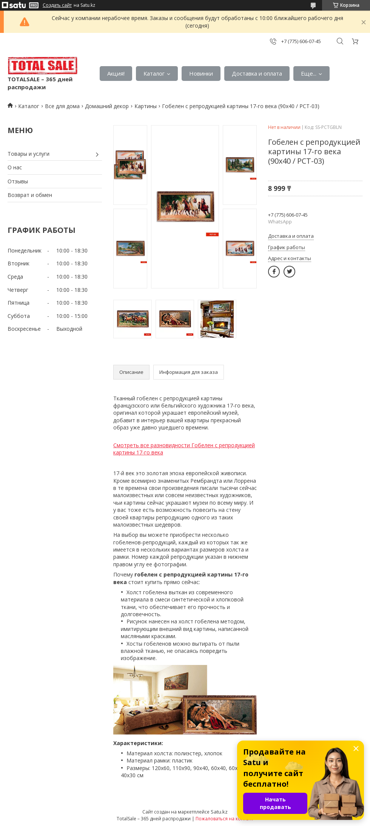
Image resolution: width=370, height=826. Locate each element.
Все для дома (62, 106)
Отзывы (18, 181)
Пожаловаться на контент (224, 818)
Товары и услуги (28, 153)
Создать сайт (57, 5)
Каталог (154, 73)
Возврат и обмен (30, 194)
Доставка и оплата (257, 73)
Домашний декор (107, 106)
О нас (15, 167)
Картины (145, 106)
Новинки (201, 73)
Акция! (116, 73)
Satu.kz (219, 811)
